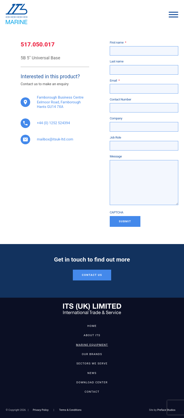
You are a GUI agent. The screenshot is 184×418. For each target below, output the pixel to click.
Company (116, 118)
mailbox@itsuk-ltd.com (55, 139)
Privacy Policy (41, 410)
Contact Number (120, 99)
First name (118, 42)
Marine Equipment (92, 344)
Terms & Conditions (70, 410)
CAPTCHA (116, 212)
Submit (125, 221)
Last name (116, 61)
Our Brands (92, 354)
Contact (92, 391)
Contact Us (92, 275)
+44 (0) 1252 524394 (53, 123)
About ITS (92, 335)
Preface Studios (166, 410)
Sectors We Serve (92, 363)
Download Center (92, 382)
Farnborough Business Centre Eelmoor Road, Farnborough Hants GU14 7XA (60, 102)
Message (116, 156)
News (92, 373)
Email (115, 80)
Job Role (115, 137)
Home (92, 326)
